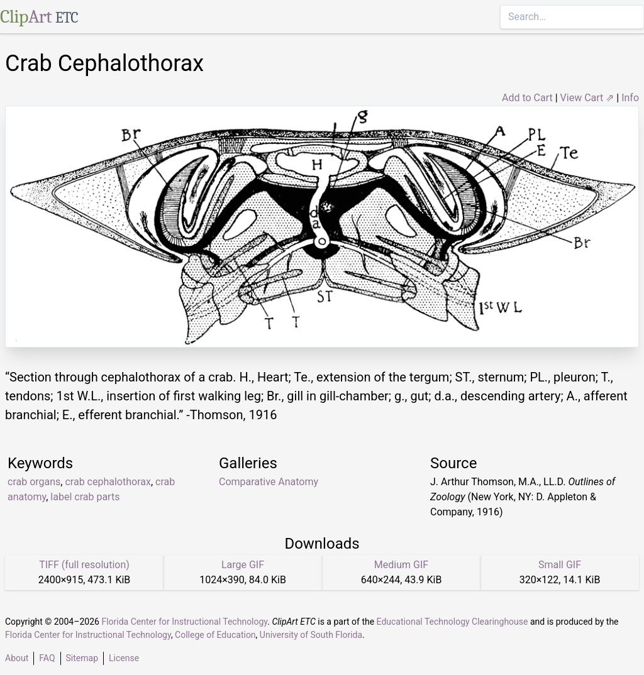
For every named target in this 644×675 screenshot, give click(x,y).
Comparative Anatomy (268, 482)
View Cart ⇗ (587, 98)
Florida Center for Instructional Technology (184, 622)
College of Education (215, 635)
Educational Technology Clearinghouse (452, 622)
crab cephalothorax (107, 482)
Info (630, 98)
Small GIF (559, 565)
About (16, 658)
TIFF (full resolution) (84, 565)
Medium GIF (401, 565)
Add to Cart (527, 98)
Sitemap (82, 658)
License (124, 658)
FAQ (47, 658)
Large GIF (242, 565)
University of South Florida (311, 635)
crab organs (34, 482)
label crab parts (84, 497)
